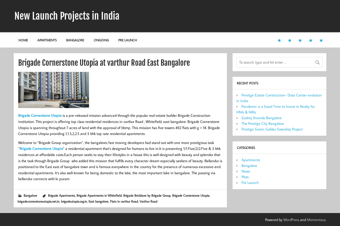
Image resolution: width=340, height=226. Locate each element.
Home (23, 40)
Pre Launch (127, 40)
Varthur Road (148, 201)
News (246, 171)
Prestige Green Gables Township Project (272, 129)
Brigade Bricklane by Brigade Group (146, 195)
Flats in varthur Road (124, 201)
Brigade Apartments (61, 195)
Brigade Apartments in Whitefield (99, 195)
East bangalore (98, 201)
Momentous (316, 219)
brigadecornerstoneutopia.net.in (38, 201)
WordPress (291, 219)
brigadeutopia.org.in (74, 201)
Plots (245, 176)
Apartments (47, 40)
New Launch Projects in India (66, 16)
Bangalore (75, 40)
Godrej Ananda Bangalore (262, 117)
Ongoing (101, 40)
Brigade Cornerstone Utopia (190, 195)
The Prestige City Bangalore (263, 123)
